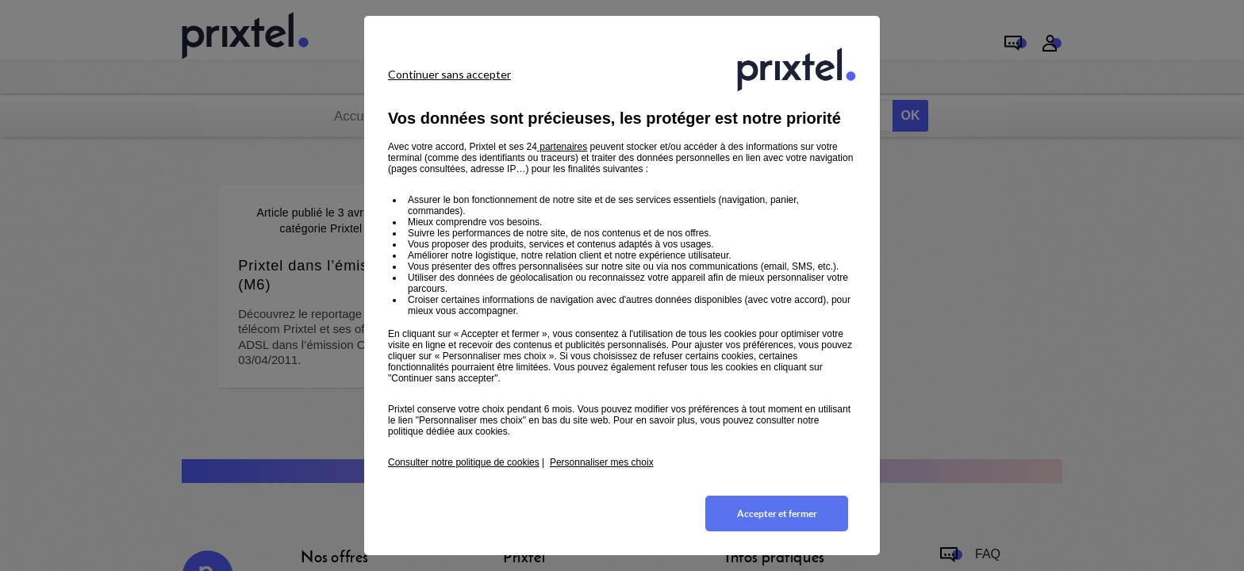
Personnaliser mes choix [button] (602, 462)
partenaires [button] (562, 146)
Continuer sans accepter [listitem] (449, 74)
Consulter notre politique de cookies (463, 462)
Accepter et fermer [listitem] (777, 513)
